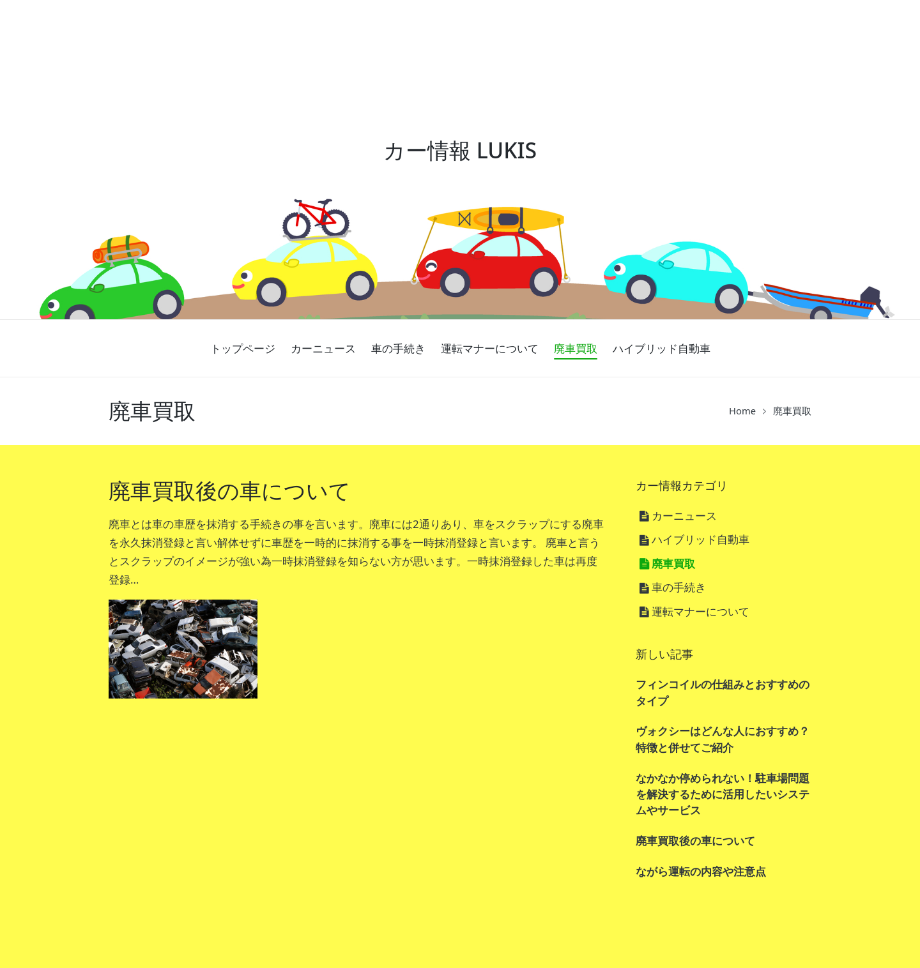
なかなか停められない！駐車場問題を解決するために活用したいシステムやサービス (722, 794)
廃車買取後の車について (230, 490)
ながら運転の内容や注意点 (701, 871)
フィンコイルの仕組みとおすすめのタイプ (722, 692)
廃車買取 (673, 563)
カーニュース (684, 515)
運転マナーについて (700, 611)
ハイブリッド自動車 (700, 539)
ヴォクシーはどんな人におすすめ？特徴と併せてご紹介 (722, 738)
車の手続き (679, 587)
